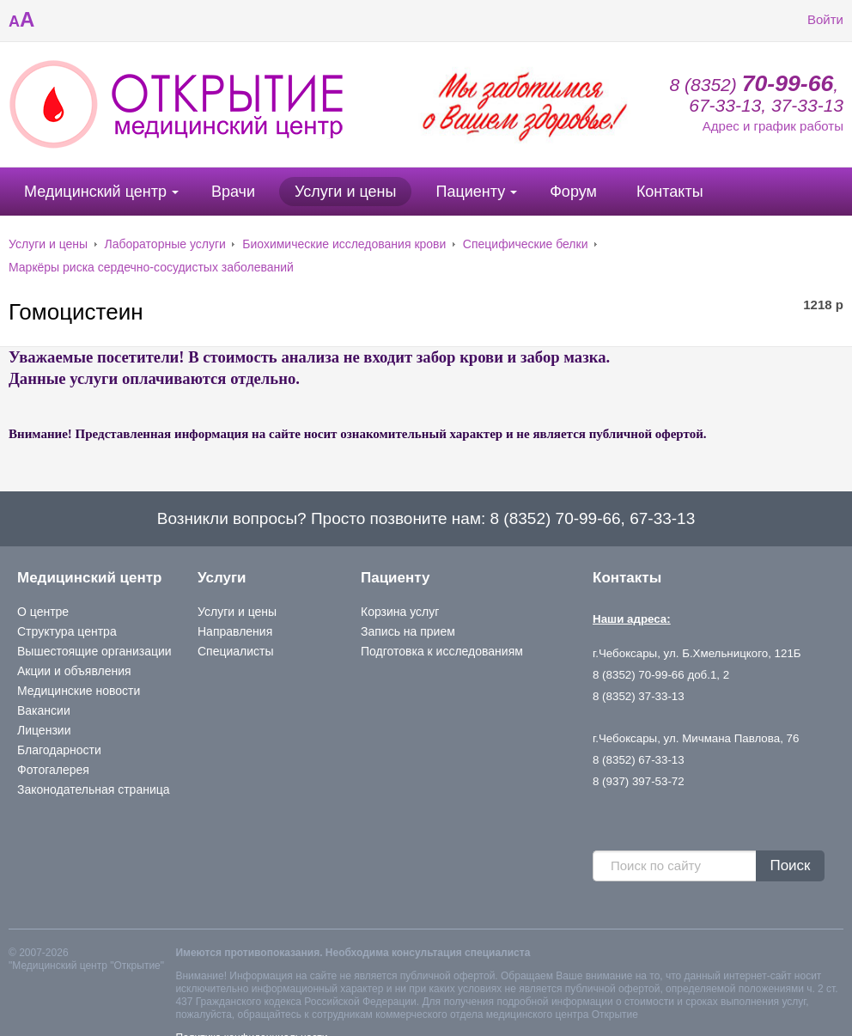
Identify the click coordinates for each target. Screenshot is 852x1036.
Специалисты (236, 651)
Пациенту (470, 191)
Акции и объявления (74, 671)
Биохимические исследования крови (344, 244)
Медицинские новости (78, 691)
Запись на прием (408, 631)
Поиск (790, 865)
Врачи (233, 191)
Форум (573, 191)
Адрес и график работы (773, 126)
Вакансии (43, 710)
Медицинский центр (95, 191)
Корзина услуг (400, 612)
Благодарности (59, 750)
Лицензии (43, 730)
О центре (43, 612)
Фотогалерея (53, 770)
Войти (812, 20)
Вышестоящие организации (94, 651)
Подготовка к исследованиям (442, 651)
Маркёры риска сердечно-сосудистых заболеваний (151, 267)
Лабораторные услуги (165, 244)
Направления (235, 631)
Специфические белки (525, 244)
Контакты (669, 191)
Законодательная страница (93, 789)
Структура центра (67, 631)
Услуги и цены (345, 191)
